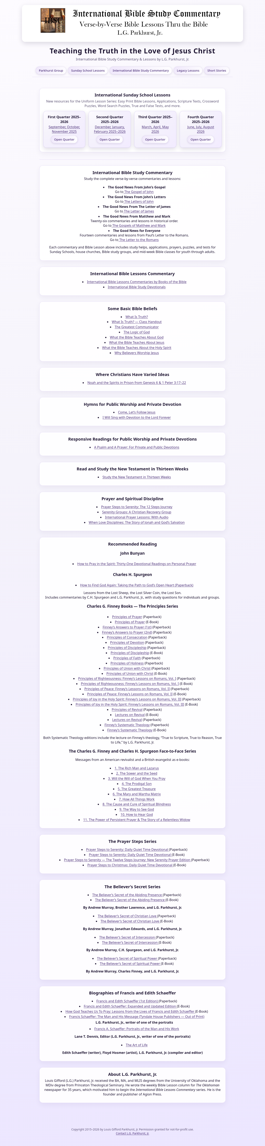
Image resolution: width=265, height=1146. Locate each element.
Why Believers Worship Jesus (136, 353)
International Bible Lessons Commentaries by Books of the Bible (137, 282)
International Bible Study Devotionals (137, 287)
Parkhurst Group (51, 70)
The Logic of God (137, 332)
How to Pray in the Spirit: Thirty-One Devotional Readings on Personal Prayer (136, 564)
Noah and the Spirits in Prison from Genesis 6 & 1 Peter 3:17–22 (136, 382)
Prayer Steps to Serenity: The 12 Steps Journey (136, 507)
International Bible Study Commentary (141, 70)
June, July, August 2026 (200, 129)
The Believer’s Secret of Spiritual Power (127, 958)
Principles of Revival (127, 709)
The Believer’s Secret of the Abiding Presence (127, 895)
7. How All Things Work (136, 799)
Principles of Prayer (127, 617)
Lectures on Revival (130, 714)
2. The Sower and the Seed (136, 773)
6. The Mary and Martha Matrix (137, 794)
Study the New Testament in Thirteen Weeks (136, 477)
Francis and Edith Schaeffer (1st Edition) (127, 1001)
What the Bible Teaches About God (137, 337)
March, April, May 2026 (155, 129)
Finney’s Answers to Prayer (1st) (127, 627)
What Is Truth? (136, 317)
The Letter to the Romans (138, 239)
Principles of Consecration (127, 637)
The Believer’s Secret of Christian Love (127, 916)
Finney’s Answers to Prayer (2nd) (127, 632)
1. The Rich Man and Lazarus (136, 768)
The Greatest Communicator (137, 327)
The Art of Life (137, 1045)
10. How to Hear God (136, 814)
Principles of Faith (127, 658)
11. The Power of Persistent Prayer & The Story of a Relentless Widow (136, 819)
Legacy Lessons (188, 70)
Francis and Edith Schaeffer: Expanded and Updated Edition (130, 1006)
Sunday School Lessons (88, 70)
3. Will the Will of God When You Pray (136, 778)
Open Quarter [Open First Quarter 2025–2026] (64, 139)
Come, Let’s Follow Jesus (136, 412)
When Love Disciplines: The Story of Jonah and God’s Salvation (137, 522)
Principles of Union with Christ (127, 668)
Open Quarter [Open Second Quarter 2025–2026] (110, 139)
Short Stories (216, 70)
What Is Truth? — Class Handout (137, 321)
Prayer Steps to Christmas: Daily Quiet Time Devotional (130, 865)
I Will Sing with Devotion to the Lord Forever (136, 417)
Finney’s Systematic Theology (127, 725)
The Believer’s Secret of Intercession (127, 937)
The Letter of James (138, 211)
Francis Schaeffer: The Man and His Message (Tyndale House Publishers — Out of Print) (136, 1016)
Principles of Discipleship (127, 647)
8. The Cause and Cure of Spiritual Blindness (136, 804)
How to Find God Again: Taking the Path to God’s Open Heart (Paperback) (136, 585)
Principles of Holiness (127, 663)
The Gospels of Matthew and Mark (139, 225)
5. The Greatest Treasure (137, 789)
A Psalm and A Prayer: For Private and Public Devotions (136, 447)
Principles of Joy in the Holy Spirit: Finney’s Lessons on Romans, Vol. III (127, 699)
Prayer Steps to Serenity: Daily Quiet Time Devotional (127, 849)
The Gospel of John (139, 191)
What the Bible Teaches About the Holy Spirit (136, 347)
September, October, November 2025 (64, 129)
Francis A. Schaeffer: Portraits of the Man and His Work (136, 1029)
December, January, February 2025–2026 (110, 129)
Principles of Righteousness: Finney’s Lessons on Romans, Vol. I (127, 678)
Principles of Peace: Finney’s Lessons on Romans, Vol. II (127, 689)
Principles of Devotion (127, 642)
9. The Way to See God (136, 809)
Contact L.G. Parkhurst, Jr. (132, 1133)
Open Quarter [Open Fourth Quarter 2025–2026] (201, 139)
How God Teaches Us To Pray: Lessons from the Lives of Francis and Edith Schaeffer (130, 1011)
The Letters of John (138, 201)
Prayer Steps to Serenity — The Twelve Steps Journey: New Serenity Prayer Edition (127, 860)
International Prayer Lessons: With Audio (136, 517)
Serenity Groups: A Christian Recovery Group (136, 512)
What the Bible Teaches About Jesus (136, 342)
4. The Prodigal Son (137, 783)
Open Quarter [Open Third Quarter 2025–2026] (155, 139)
